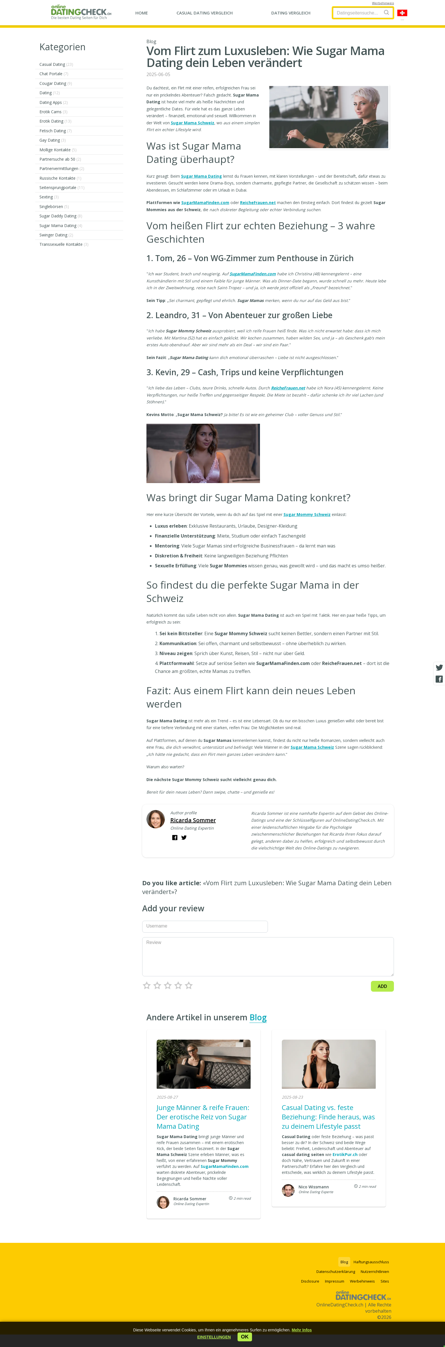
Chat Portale (53, 73)
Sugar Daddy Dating (60, 216)
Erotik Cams (53, 111)
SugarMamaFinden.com (205, 202)
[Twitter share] (439, 668)
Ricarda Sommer (193, 820)
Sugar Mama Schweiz (192, 122)
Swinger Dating (56, 235)
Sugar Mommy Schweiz (307, 514)
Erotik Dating (55, 121)
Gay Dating (52, 140)
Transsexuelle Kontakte (64, 244)
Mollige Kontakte (58, 149)
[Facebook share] (439, 679)
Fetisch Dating (55, 130)
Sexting (49, 197)
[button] (214, 1337)
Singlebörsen (54, 206)
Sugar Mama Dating (60, 225)
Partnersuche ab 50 (60, 159)
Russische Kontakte (60, 178)
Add (382, 986)
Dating (49, 92)
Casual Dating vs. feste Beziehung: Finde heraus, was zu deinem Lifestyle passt (328, 1117)
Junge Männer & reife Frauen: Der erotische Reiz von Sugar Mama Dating (203, 1117)
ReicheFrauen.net (258, 202)
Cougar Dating (55, 83)
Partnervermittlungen (61, 168)
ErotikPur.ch (345, 1154)
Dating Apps (53, 102)
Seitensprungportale (62, 187)
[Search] (386, 12)
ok (245, 1337)
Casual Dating (56, 64)
